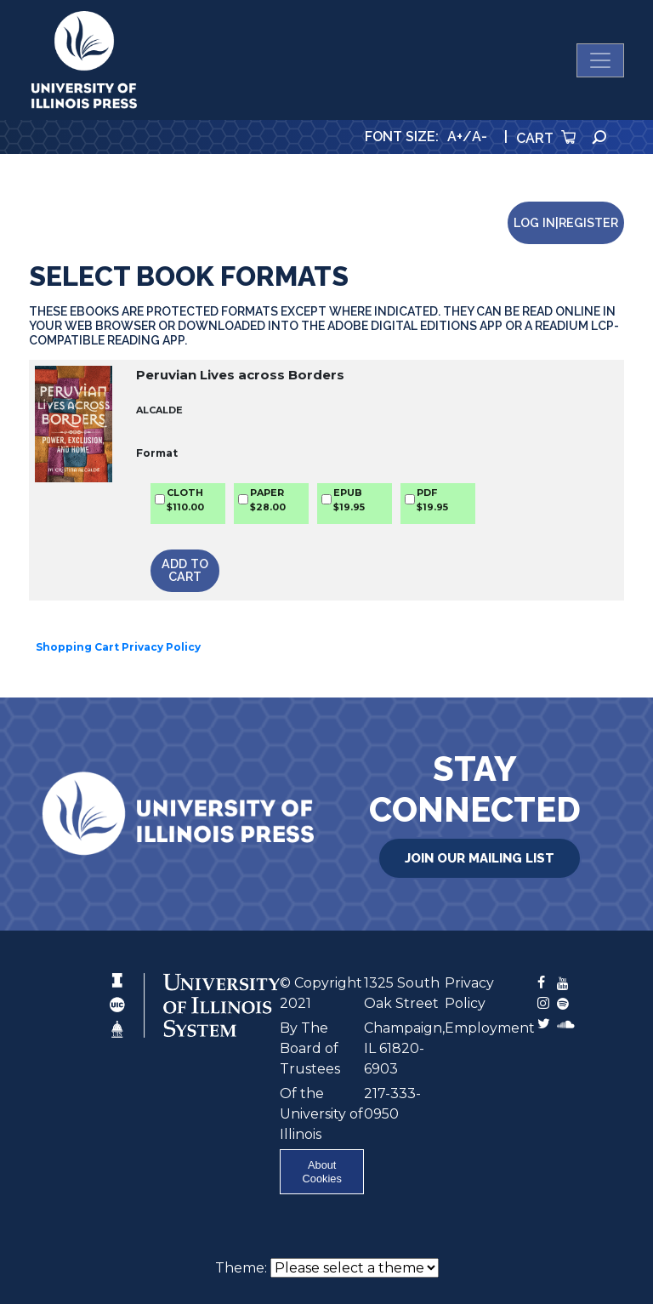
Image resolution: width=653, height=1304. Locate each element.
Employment (490, 1028)
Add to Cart (185, 569)
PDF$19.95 (432, 500)
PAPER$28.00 (268, 500)
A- (479, 136)
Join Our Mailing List (479, 858)
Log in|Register (566, 222)
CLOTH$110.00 (185, 500)
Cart (546, 138)
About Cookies (322, 1171)
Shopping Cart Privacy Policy (118, 647)
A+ (455, 136)
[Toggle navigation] (600, 60)
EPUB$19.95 (349, 500)
